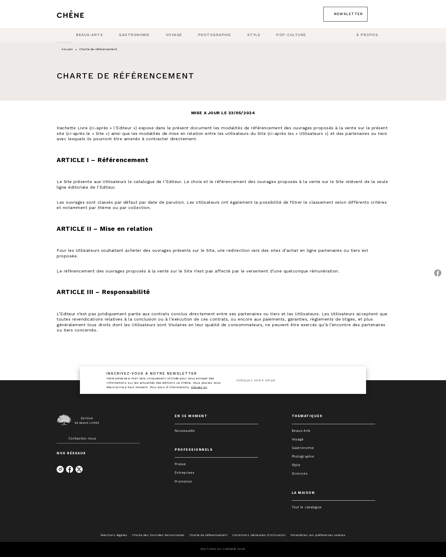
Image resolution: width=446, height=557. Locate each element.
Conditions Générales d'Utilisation (259, 535)
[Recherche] (382, 14)
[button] (345, 14)
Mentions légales (114, 535)
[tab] (64, 35)
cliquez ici (199, 387)
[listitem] (60, 469)
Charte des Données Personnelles (158, 535)
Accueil (67, 49)
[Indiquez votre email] (287, 380)
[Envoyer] (349, 380)
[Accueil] (81, 14)
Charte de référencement (208, 535)
